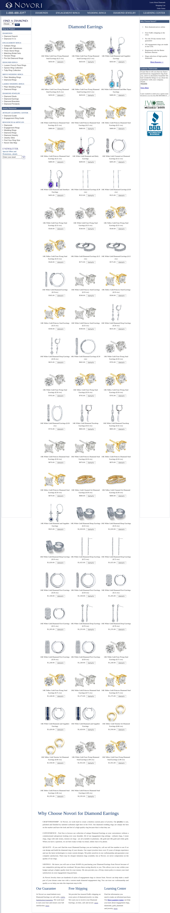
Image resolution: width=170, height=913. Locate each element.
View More (144, 88)
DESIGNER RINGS (10, 62)
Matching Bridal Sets (12, 53)
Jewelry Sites (9, 138)
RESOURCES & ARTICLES (13, 122)
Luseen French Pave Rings (15, 65)
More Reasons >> (156, 62)
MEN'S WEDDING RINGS (13, 74)
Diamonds (8, 125)
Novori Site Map (10, 143)
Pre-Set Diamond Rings (13, 58)
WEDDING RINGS (96, 13)
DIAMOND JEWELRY (124, 13)
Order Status (161, 8)
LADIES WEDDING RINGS (13, 84)
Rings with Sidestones (13, 48)
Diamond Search (11, 36)
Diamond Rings (10, 80)
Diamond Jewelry (11, 135)
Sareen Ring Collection (13, 68)
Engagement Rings (12, 128)
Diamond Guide (10, 116)
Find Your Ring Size (12, 140)
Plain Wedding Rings (12, 77)
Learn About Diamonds (157, 2)
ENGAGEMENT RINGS (68, 13)
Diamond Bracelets (12, 101)
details (15, 154)
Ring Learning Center (116, 900)
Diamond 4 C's (10, 39)
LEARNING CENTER (154, 13)
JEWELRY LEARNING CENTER (15, 113)
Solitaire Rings (10, 46)
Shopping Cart (160, 5)
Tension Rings (10, 56)
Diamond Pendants (12, 104)
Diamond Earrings (11, 99)
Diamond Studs (10, 96)
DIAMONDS (41, 13)
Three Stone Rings (11, 51)
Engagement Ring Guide (14, 118)
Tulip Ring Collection (12, 70)
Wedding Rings (10, 130)
